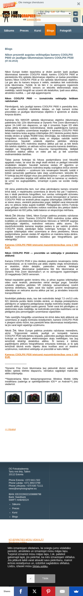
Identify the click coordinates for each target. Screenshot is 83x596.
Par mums (31, 41)
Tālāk (45, 578)
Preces (24, 30)
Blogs (50, 30)
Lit (58, 11)
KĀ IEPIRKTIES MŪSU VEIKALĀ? (26, 539)
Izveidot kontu (34, 19)
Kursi (37, 30)
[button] (41, 4)
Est (41, 11)
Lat (53, 11)
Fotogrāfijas (11, 41)
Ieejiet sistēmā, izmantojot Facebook (22, 15)
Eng (47, 11)
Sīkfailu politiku (40, 566)
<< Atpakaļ (10, 429)
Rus (63, 11)
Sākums (9, 30)
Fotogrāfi (65, 30)
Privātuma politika (18, 542)
